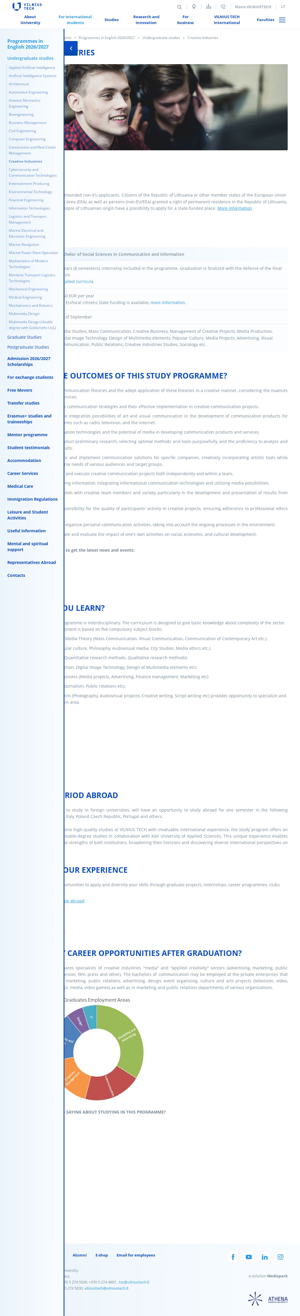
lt (283, 6)
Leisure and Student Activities (27, 515)
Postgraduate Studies (28, 347)
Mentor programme (27, 434)
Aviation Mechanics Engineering (24, 103)
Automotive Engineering (28, 92)
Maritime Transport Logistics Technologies (32, 277)
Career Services (22, 473)
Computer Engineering (27, 139)
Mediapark (277, 1276)
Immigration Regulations (32, 499)
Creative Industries (25, 161)
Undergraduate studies (161, 37)
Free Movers (19, 390)
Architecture (19, 83)
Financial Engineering (26, 199)
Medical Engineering (25, 297)
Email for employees (136, 1255)
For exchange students (30, 377)
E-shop (102, 1255)
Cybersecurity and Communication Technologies (33, 172)
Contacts (16, 575)
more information (168, 302)
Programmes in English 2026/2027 (107, 37)
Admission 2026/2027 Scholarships (28, 361)
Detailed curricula (75, 281)
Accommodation (24, 460)
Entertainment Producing (29, 183)
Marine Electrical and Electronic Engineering (27, 233)
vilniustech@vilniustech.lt (106, 1288)
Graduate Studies (24, 337)
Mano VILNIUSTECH (253, 6)
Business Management (27, 122)
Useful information (26, 530)
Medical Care (20, 486)
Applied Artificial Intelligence (32, 67)
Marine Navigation (24, 244)
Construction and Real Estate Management (32, 150)
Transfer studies (23, 403)
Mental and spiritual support (27, 546)
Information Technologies (29, 208)
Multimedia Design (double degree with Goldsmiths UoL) (32, 324)
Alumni (80, 1255)
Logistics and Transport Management (28, 219)
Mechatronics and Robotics (31, 305)
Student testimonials (28, 447)
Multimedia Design (24, 313)
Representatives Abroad (31, 562)
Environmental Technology (30, 191)
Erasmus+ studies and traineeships (29, 419)
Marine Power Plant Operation (33, 252)
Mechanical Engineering (28, 289)
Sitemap (208, 6)
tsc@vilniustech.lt (134, 1282)
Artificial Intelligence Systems (33, 75)
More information (234, 208)
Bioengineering (21, 114)
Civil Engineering (22, 130)
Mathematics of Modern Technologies (28, 263)
